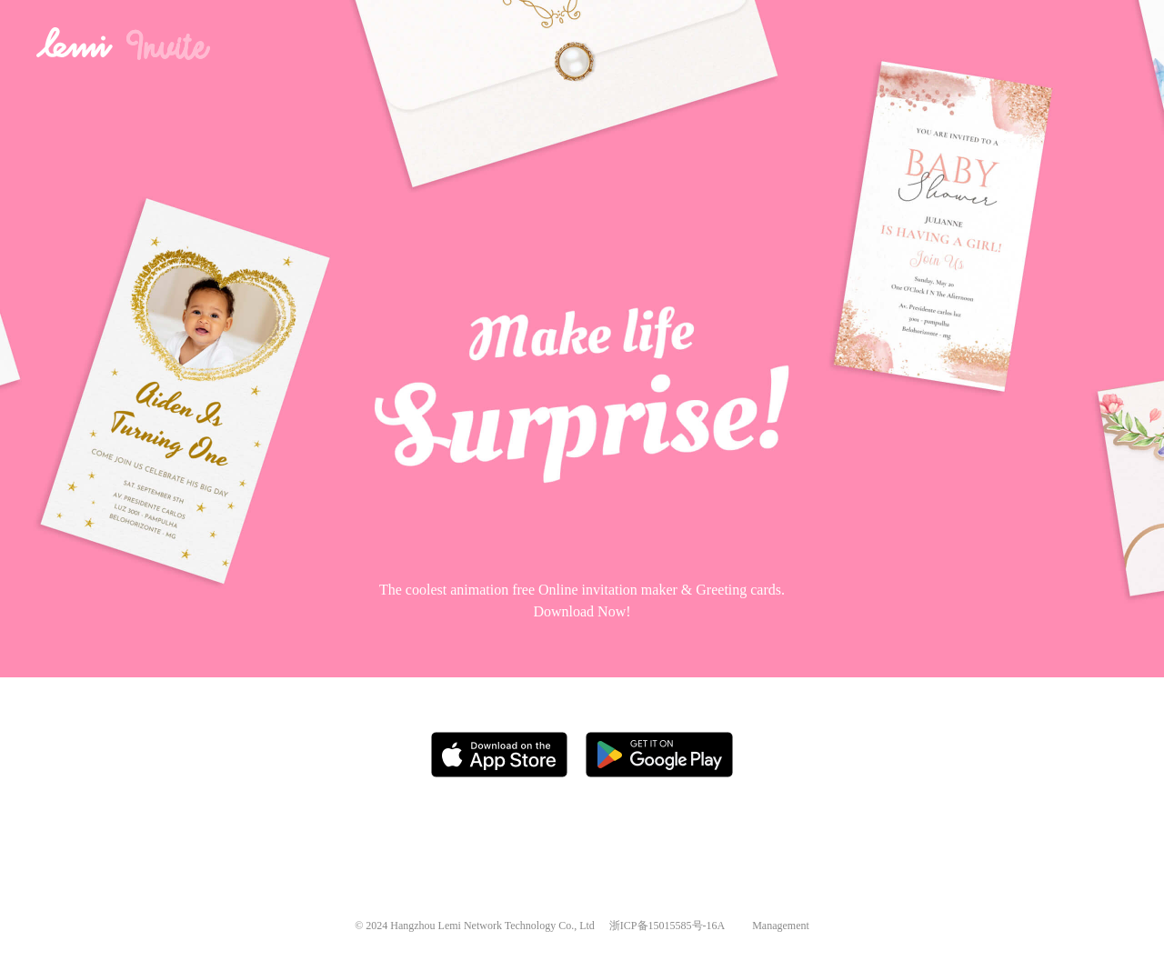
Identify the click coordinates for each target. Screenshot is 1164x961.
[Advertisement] (582, 839)
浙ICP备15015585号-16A (667, 925)
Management (780, 925)
